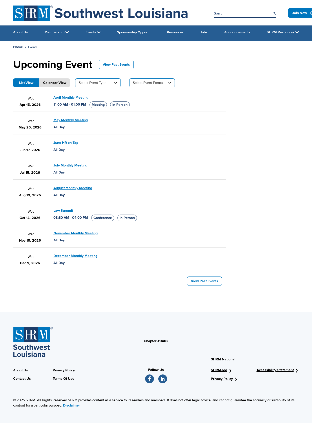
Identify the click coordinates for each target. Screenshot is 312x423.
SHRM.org (219, 370)
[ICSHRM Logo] (100, 13)
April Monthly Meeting (70, 97)
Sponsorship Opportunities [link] (133, 32)
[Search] (274, 14)
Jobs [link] (204, 32)
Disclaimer (71, 405)
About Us (20, 370)
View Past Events (116, 64)
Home (18, 47)
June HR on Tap (65, 143)
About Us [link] (20, 32)
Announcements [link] (237, 32)
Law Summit (63, 210)
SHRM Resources (280, 32)
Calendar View (54, 83)
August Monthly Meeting (72, 188)
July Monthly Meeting (70, 165)
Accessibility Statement (275, 370)
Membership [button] (54, 32)
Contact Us (22, 378)
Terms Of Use (63, 378)
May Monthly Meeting (70, 120)
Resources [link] (175, 32)
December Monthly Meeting (75, 256)
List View (26, 83)
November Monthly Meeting (75, 233)
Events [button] (91, 32)
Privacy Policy (64, 370)
